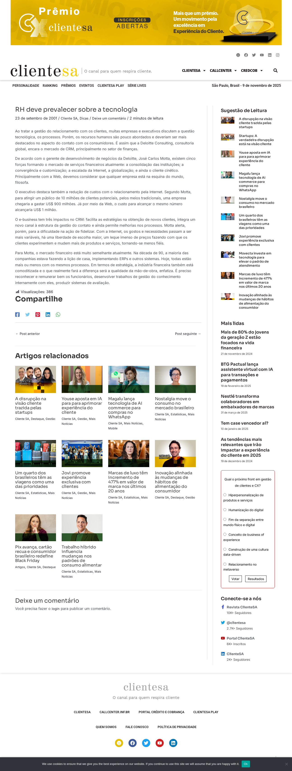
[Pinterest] (37, 314)
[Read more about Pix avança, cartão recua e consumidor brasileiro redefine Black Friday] (35, 532)
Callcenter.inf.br (115, 712)
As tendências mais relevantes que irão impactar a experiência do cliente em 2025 (245, 447)
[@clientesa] (223, 623)
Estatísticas (180, 419)
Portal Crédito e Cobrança (161, 712)
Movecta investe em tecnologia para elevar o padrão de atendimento (255, 259)
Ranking (50, 86)
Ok (246, 764)
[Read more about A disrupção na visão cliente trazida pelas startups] (35, 380)
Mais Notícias (135, 424)
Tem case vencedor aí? (244, 423)
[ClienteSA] (223, 654)
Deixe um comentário (112, 118)
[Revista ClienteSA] (223, 607)
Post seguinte (187, 334)
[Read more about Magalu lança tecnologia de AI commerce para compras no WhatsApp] (128, 380)
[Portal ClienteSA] (223, 638)
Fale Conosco (137, 727)
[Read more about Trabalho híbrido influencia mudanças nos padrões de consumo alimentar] (82, 532)
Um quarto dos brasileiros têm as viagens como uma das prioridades (35, 482)
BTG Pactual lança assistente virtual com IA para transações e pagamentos (247, 372)
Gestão (20, 424)
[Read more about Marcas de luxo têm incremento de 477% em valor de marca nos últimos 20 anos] (128, 454)
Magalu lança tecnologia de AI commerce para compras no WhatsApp (127, 408)
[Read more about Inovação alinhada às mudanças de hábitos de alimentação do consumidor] (175, 454)
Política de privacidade (177, 727)
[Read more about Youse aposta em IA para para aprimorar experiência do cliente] (82, 380)
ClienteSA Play (111, 86)
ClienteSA (194, 70)
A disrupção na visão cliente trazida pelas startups (32, 406)
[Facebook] (17, 314)
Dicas (85, 118)
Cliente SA (69, 118)
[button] (275, 70)
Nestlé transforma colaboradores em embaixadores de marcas (247, 401)
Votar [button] (235, 579)
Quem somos (106, 727)
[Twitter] (27, 314)
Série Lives (137, 86)
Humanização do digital (246, 510)
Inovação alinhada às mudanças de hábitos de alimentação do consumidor (173, 485)
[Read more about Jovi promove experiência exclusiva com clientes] (82, 454)
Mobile (113, 429)
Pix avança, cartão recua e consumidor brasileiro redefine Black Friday (31, 563)
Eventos (86, 86)
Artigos (20, 581)
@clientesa (237, 622)
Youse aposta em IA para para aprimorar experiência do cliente (81, 408)
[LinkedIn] (48, 314)
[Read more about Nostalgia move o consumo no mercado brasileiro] (175, 380)
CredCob (252, 70)
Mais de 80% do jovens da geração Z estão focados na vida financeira (245, 340)
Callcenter (223, 70)
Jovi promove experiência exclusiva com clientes (78, 480)
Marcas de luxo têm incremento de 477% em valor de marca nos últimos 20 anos (128, 482)
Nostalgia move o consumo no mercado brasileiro (175, 406)
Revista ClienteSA (243, 607)
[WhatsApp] (58, 314)
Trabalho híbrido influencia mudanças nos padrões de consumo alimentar (81, 563)
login (56, 618)
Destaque (39, 419)
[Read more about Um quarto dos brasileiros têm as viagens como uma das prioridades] (35, 454)
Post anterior (29, 334)
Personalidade (25, 86)
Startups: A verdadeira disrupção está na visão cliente (256, 140)
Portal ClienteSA (242, 638)
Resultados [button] (256, 579)
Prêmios (68, 86)
